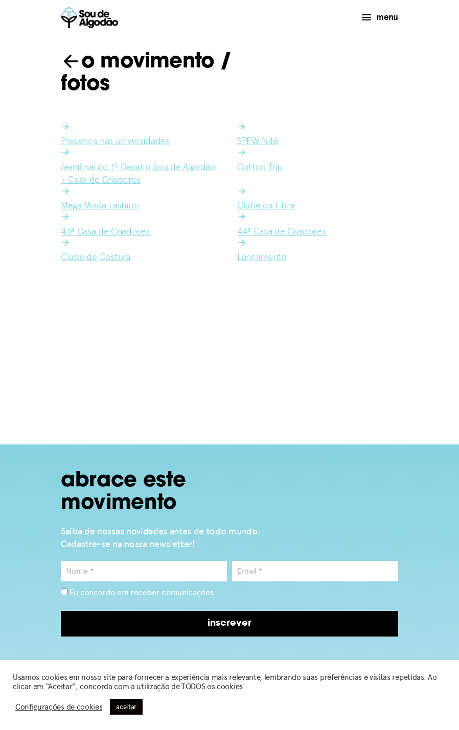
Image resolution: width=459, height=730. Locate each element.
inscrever (229, 623)
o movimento (137, 62)
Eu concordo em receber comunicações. (138, 592)
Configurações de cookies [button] (58, 707)
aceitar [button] (126, 707)
